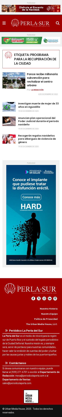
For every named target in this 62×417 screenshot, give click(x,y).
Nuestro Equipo (49, 313)
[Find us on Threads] (55, 298)
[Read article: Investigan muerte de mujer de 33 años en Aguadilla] (9, 107)
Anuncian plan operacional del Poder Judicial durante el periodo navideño (38, 121)
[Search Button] (58, 23)
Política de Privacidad (46, 319)
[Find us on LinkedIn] (50, 298)
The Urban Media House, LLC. (42, 324)
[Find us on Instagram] (44, 298)
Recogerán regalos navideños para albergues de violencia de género (37, 139)
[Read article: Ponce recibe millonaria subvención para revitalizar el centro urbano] (13, 80)
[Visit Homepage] (31, 23)
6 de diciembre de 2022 (48, 94)
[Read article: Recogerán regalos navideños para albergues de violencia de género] (9, 139)
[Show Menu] (4, 23)
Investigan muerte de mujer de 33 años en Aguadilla (38, 105)
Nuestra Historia (49, 308)
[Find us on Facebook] (33, 298)
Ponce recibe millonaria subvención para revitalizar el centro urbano (42, 79)
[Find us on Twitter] (39, 298)
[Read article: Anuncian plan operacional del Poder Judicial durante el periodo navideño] (9, 121)
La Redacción (37, 90)
